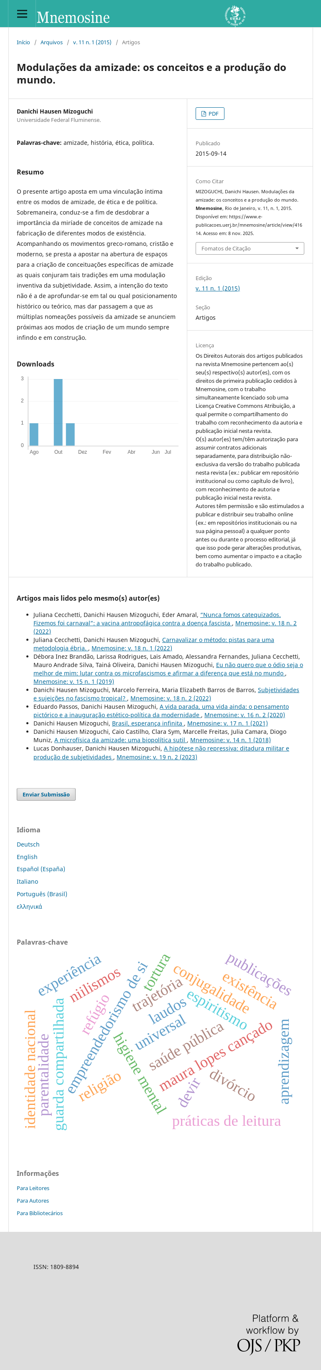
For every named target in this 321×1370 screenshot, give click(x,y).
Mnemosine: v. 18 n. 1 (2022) (132, 648)
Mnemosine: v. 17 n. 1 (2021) (227, 723)
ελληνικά (29, 906)
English (27, 857)
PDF (213, 113)
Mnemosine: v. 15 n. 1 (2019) (73, 681)
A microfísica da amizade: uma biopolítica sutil (120, 740)
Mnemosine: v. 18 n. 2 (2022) (170, 698)
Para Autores (33, 1200)
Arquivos (52, 42)
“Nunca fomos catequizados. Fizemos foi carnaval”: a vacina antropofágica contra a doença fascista (157, 619)
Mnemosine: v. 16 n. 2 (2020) (244, 715)
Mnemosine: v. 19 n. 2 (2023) (157, 757)
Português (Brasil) (42, 894)
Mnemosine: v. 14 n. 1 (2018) (230, 740)
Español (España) (41, 869)
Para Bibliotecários (40, 1213)
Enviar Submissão (46, 794)
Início (23, 42)
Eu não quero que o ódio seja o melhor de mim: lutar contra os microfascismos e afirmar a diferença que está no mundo (168, 669)
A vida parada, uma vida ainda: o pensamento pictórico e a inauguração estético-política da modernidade (161, 711)
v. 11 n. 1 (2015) (92, 42)
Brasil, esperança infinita (148, 723)
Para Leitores (33, 1188)
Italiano (27, 881)
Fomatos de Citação (226, 248)
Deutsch (28, 844)
